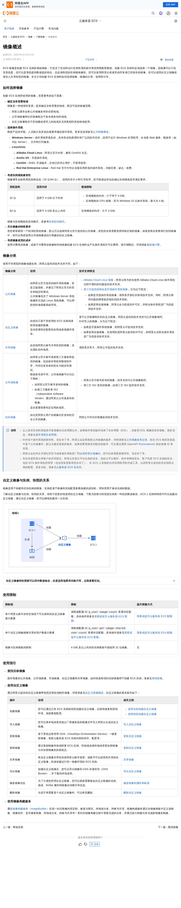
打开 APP (170, 4)
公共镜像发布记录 (137, 439)
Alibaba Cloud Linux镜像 (98, 279)
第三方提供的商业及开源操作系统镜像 (106, 289)
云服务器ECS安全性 (68, 467)
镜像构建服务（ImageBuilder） (31, 808)
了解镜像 (40, 37)
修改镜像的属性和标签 (136, 783)
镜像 (30, 37)
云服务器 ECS (18, 37)
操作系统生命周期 (46, 434)
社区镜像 (10, 417)
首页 (5, 37)
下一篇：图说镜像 (168, 827)
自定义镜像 (11, 327)
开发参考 (24, 28)
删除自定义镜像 (132, 792)
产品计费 (39, 28)
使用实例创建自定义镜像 (142, 709)
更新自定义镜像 (132, 736)
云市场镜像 (11, 382)
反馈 (94, 844)
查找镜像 (157, 678)
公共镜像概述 (101, 131)
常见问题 (53, 28)
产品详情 (89, 59)
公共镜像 (10, 294)
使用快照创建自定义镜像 (142, 714)
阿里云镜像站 (92, 453)
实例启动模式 (56, 221)
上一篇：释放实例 (13, 827)
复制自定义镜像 (132, 747)
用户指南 (9, 28)
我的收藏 (169, 60)
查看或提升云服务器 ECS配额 (154, 616)
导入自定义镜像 (132, 724)
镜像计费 (154, 244)
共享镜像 (10, 347)
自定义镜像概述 (94, 692)
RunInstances (147, 444)
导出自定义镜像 (132, 771)
